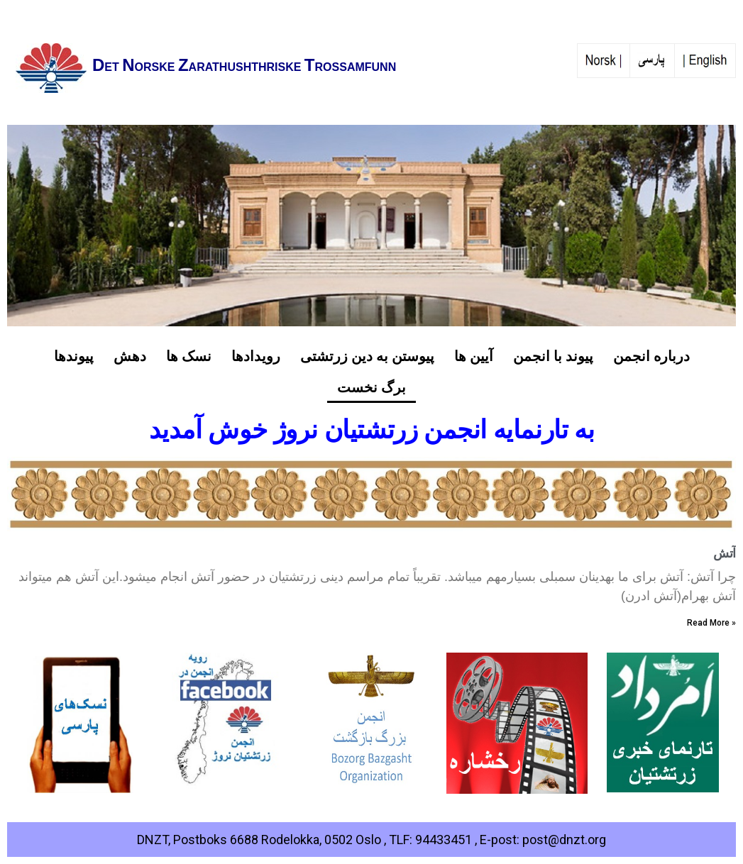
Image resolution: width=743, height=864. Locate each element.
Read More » (711, 623)
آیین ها (473, 356)
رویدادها (255, 356)
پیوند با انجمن (553, 356)
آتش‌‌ (724, 552)
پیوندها (74, 356)
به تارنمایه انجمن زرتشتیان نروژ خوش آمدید (372, 430)
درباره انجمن (651, 356)
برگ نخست (371, 387)
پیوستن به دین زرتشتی (367, 356)
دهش (130, 356)
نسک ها (188, 356)
